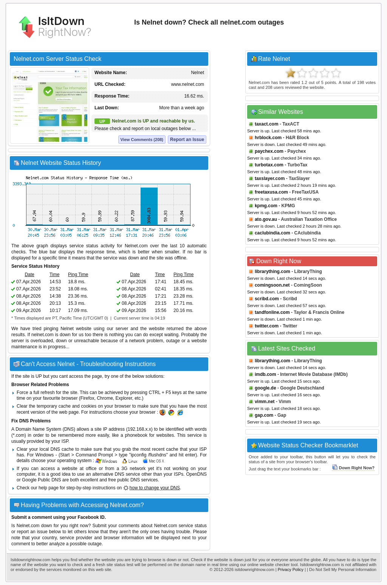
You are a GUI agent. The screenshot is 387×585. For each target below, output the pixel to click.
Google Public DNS (41, 480)
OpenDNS (196, 474)
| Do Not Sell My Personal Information (341, 569)
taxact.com (267, 124)
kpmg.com (266, 205)
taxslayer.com (270, 178)
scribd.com (267, 298)
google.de (265, 388)
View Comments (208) (142, 139)
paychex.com (269, 151)
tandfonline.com (272, 312)
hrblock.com (268, 137)
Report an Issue (187, 139)
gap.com (264, 415)
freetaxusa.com (271, 192)
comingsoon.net (272, 285)
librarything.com (272, 271)
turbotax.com (269, 165)
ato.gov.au (266, 219)
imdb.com (265, 374)
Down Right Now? (353, 468)
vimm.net (265, 401)
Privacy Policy (290, 569)
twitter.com (267, 326)
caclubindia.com (272, 233)
